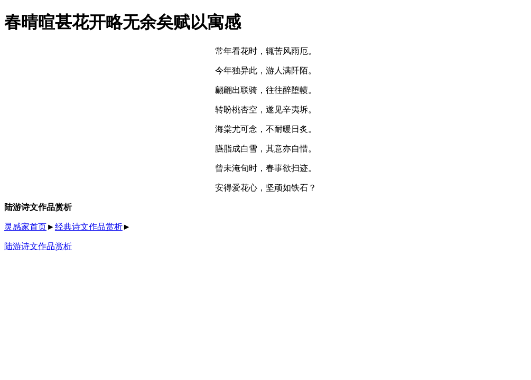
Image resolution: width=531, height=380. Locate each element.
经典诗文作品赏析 (89, 226)
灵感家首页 (25, 226)
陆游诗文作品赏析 (38, 246)
